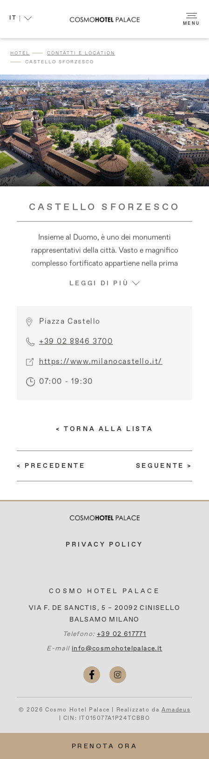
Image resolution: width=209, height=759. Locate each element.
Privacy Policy (104, 544)
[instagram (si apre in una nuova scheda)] (117, 674)
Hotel (20, 53)
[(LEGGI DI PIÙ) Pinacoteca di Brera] (164, 466)
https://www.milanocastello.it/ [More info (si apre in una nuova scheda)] (100, 369)
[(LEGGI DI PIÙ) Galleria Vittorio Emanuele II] (51, 466)
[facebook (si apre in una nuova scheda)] (91, 674)
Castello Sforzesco (59, 62)
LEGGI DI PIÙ (104, 298)
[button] (20, 19)
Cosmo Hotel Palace (104, 591)
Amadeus (176, 710)
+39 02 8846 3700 (76, 349)
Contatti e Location (81, 53)
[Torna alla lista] (104, 429)
